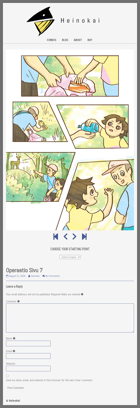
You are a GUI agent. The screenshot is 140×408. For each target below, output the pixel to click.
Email (11, 351)
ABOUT (78, 40)
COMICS (51, 40)
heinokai (35, 276)
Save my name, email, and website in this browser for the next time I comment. (49, 380)
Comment (13, 301)
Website (10, 364)
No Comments (53, 276)
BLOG (65, 40)
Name (11, 338)
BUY (90, 40)
